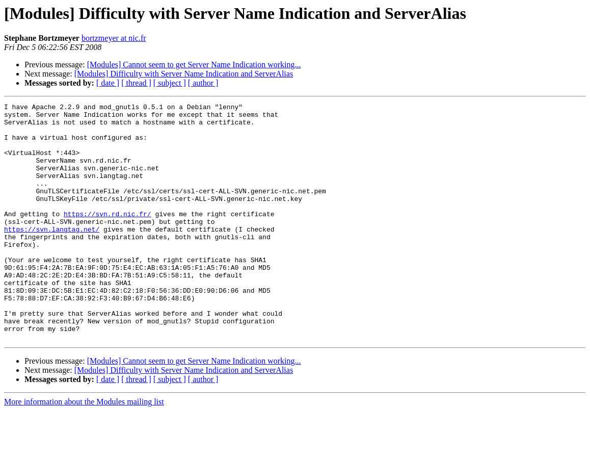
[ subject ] (169, 83)
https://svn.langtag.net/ (51, 255)
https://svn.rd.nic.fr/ (107, 236)
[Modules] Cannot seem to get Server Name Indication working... (194, 64)
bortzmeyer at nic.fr (114, 38)
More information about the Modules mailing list (84, 449)
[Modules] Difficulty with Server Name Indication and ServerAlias (183, 73)
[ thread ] (136, 83)
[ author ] (203, 83)
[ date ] (107, 83)
